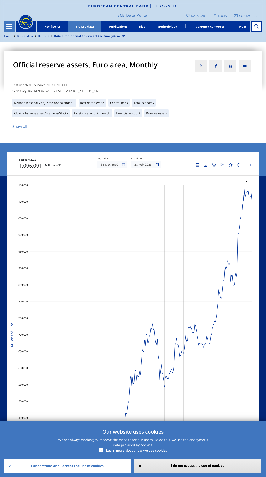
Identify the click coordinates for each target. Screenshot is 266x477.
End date (136, 158)
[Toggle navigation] (9, 26)
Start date (103, 158)
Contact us (248, 16)
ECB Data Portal (133, 15)
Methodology (167, 26)
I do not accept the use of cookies (197, 465)
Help (242, 26)
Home (8, 36)
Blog (142, 26)
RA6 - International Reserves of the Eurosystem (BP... (91, 36)
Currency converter (210, 26)
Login (222, 16)
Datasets (43, 36)
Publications (118, 26)
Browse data (84, 26)
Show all (19, 126)
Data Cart (199, 16)
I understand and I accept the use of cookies (67, 465)
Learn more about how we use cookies (136, 450)
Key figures (52, 26)
